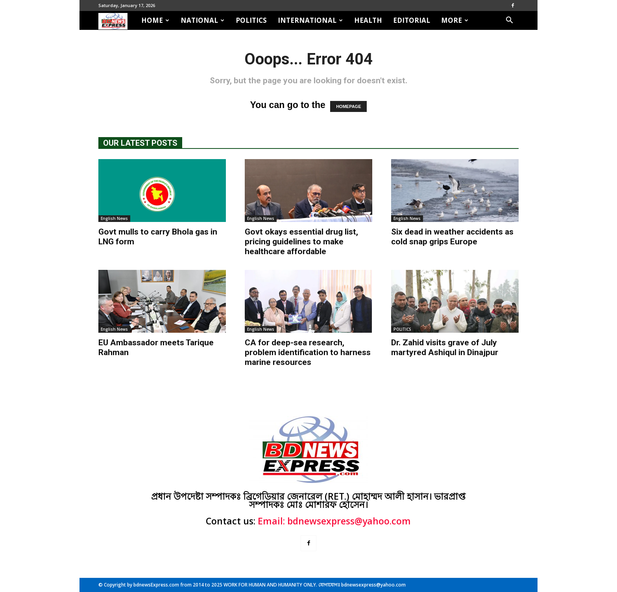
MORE (454, 20)
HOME (155, 20)
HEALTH (368, 20)
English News (114, 218)
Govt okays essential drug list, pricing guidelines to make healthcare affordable (301, 241)
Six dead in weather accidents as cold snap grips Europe (452, 236)
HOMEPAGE (348, 106)
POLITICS (251, 20)
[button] (509, 20)
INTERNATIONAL (310, 20)
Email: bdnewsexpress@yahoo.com (334, 521)
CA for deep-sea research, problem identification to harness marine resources (308, 352)
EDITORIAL (411, 20)
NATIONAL (202, 20)
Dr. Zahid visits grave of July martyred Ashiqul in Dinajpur (444, 347)
